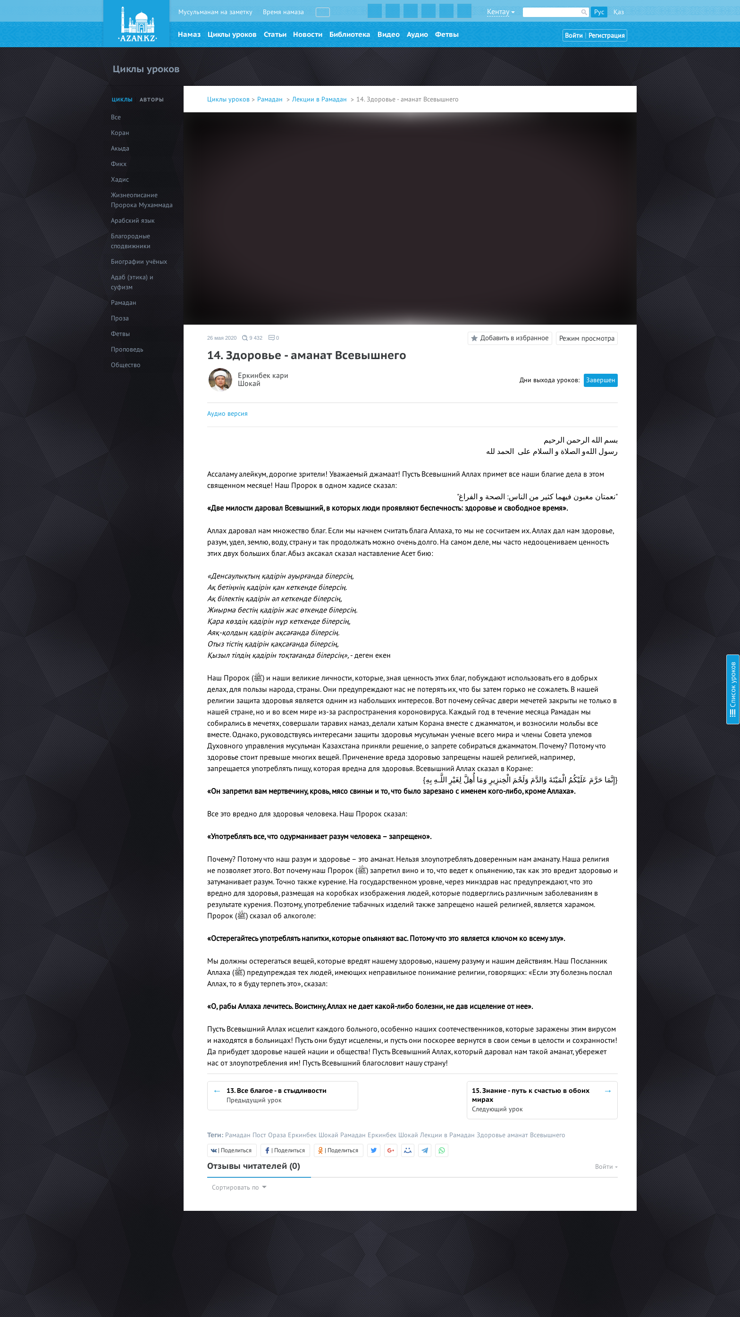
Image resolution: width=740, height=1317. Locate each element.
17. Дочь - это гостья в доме (654, 290)
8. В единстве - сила (642, 156)
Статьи (275, 34)
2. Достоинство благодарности (658, 60)
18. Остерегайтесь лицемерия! (657, 303)
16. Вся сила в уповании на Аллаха (664, 278)
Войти (574, 36)
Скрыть (722, 18)
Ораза (278, 1135)
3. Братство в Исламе (644, 73)
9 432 (252, 338)
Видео (389, 34)
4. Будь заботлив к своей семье (659, 86)
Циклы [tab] (122, 100)
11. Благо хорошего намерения (659, 195)
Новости (307, 34)
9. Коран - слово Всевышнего (655, 169)
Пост (260, 1135)
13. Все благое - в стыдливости (658, 220)
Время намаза (283, 12)
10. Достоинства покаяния (651, 182)
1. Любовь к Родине (642, 47)
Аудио (417, 34)
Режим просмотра (586, 338)
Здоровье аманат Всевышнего (521, 1135)
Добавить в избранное (508, 338)
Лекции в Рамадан (320, 99)
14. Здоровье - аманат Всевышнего (664, 238)
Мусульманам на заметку (215, 12)
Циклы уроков (232, 34)
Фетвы (447, 34)
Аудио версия (227, 414)
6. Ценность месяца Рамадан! (656, 121)
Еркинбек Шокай (314, 1135)
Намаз (189, 34)
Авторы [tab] (152, 100)
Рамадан (271, 99)
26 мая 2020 (221, 338)
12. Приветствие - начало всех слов (664, 207)
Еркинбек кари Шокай (263, 380)
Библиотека (349, 34)
